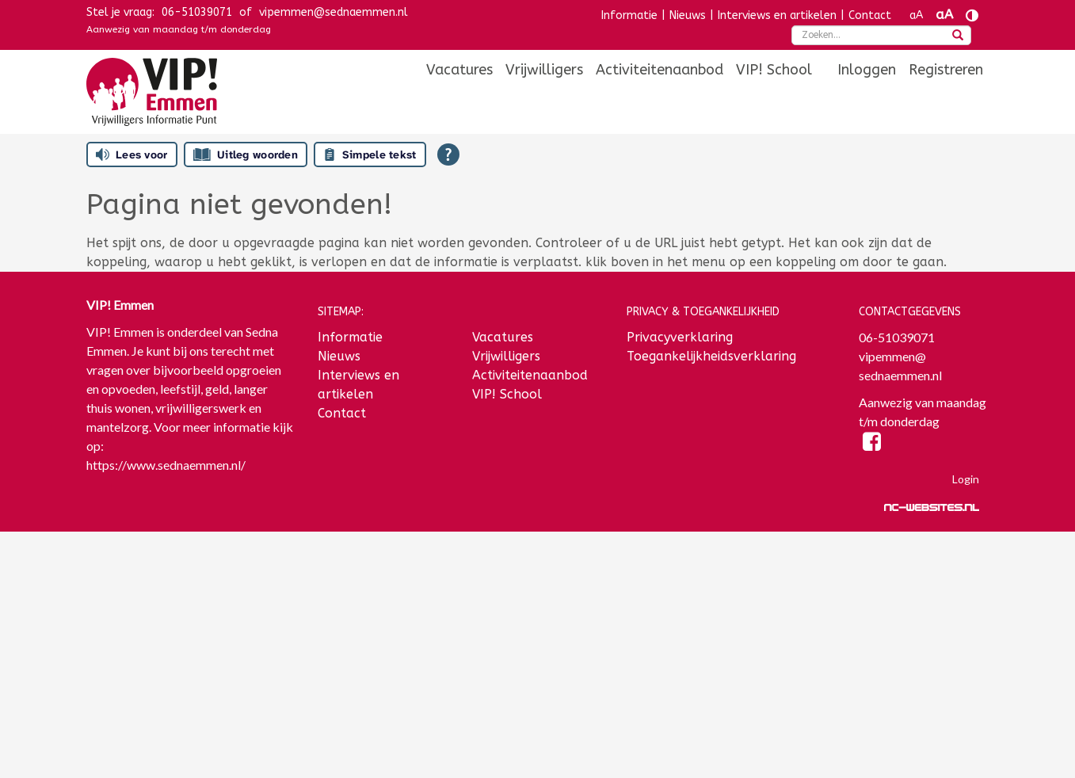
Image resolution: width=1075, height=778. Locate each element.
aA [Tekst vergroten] (944, 14)
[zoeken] (957, 36)
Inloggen (866, 69)
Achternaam (121, 677)
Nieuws (687, 15)
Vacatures (459, 69)
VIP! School (774, 69)
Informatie (629, 15)
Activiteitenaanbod (659, 69)
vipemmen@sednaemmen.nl (333, 12)
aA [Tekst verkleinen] (916, 15)
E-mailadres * (126, 572)
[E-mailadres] (190, 596)
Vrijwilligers (544, 69)
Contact (869, 15)
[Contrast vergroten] (972, 15)
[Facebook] (872, 444)
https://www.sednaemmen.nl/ (166, 464)
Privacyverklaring (680, 337)
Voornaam (116, 624)
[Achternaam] (190, 701)
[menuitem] (459, 70)
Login (965, 479)
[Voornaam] (190, 648)
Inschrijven (190, 743)
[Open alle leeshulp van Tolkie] (448, 154)
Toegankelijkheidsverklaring (711, 356)
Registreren (946, 69)
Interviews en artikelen (777, 15)
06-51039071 (197, 12)
